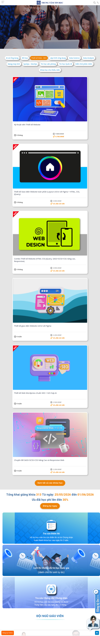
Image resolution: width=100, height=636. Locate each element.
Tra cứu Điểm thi (51, 250)
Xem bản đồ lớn (25, 573)
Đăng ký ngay (50, 222)
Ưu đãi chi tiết (76, 111)
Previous (5, 461)
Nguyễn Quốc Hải (33, 451)
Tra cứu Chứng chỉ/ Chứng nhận (51, 314)
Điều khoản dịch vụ (14, 619)
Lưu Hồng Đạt (76, 451)
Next (95, 461)
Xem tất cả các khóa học (49, 199)
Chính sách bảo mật (14, 622)
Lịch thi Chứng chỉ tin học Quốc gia (51, 284)
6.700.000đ (42, 111)
